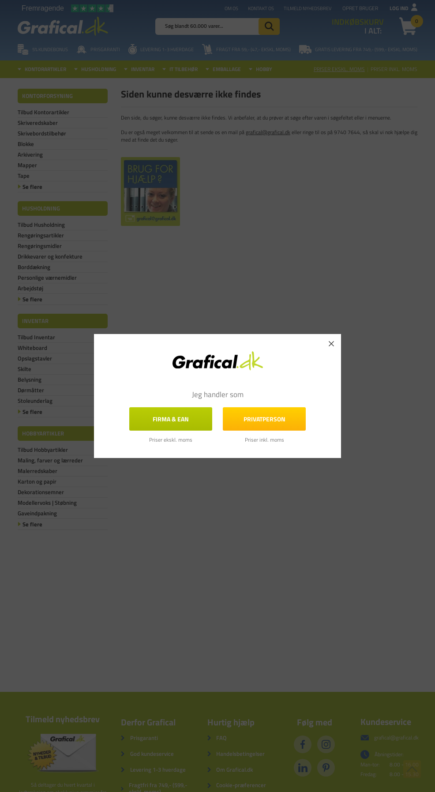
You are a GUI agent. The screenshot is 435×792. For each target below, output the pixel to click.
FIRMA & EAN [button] (171, 419)
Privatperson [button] (264, 419)
